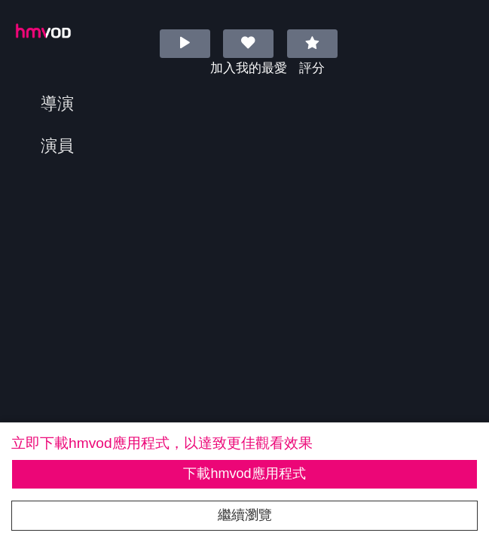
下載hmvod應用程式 (244, 473)
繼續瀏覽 (245, 514)
